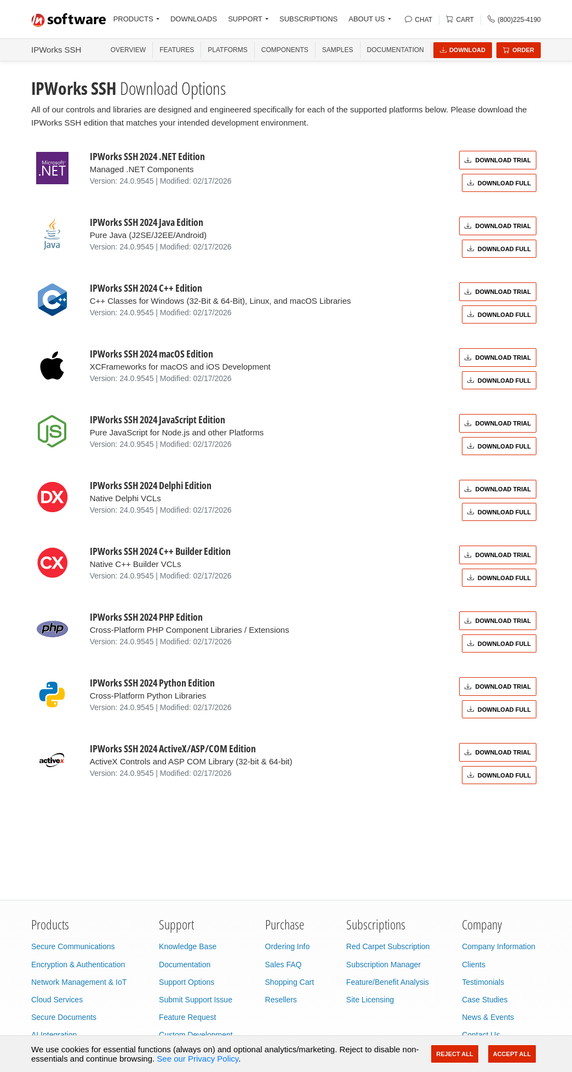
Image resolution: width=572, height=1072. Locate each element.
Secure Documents (63, 1017)
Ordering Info (287, 946)
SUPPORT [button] (245, 19)
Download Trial (498, 160)
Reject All (454, 1054)
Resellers (281, 999)
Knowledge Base (187, 946)
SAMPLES (337, 50)
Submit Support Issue (195, 999)
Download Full (499, 183)
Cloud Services (57, 999)
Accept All (512, 1054)
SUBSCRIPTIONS (308, 19)
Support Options (186, 982)
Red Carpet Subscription (388, 946)
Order (518, 50)
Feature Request (187, 1017)
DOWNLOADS (193, 19)
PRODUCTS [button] (133, 19)
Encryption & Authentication (78, 964)
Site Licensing (370, 999)
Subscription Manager (383, 964)
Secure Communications (73, 946)
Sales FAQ (283, 964)
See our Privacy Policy (197, 1058)
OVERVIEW (128, 50)
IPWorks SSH (56, 49)
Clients (473, 964)
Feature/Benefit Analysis (387, 982)
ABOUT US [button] (366, 19)
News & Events (488, 1017)
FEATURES (176, 50)
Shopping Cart (289, 982)
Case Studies (484, 999)
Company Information (498, 946)
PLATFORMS (227, 50)
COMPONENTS (284, 50)
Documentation (395, 50)
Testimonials (483, 982)
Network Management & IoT (79, 982)
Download (462, 50)
